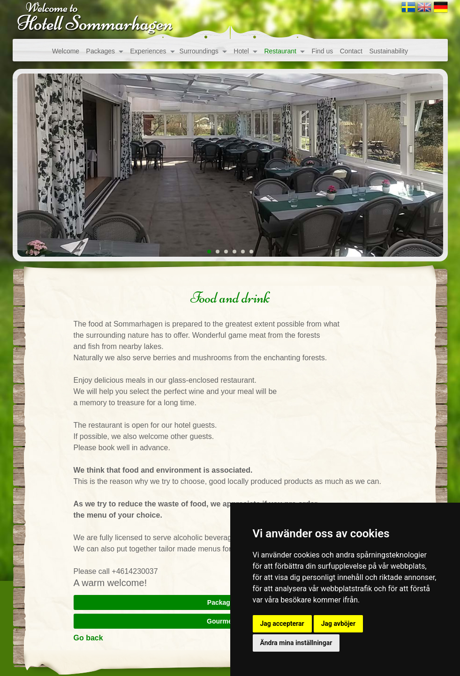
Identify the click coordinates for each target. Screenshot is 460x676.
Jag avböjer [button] (338, 623)
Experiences (148, 51)
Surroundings (199, 51)
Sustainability (388, 51)
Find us (322, 51)
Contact (351, 51)
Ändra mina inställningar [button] (296, 642)
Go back (88, 638)
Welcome (65, 51)
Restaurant (280, 51)
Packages (100, 51)
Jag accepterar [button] (282, 623)
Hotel (241, 51)
